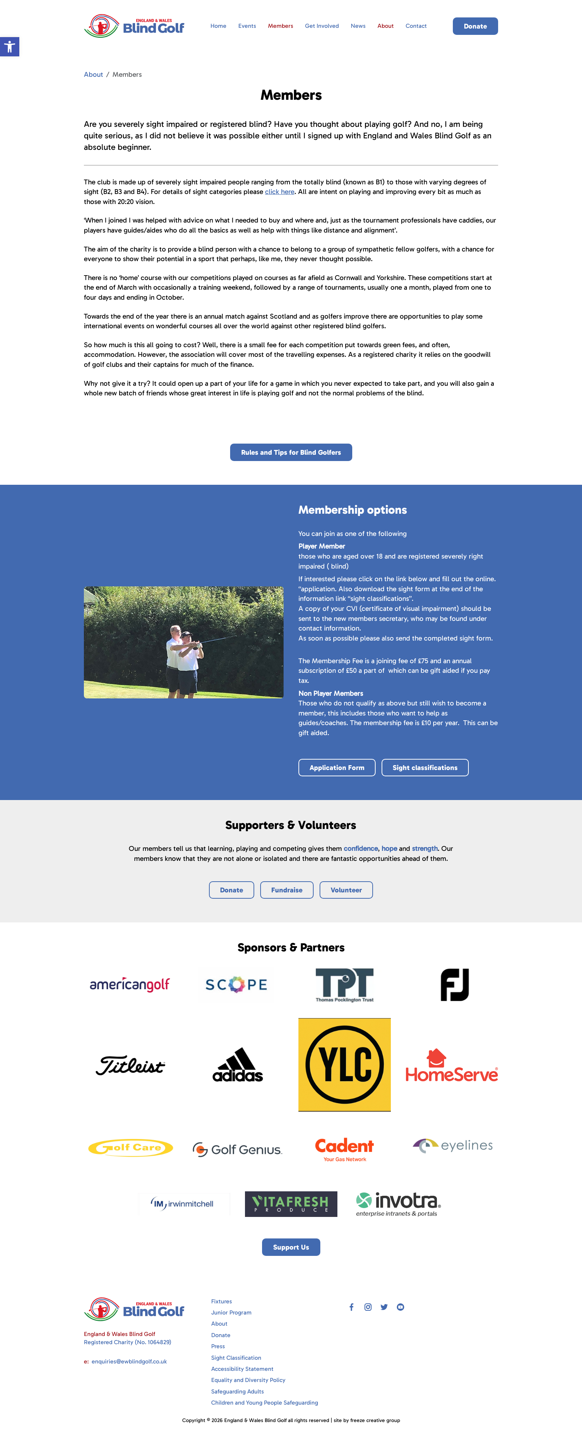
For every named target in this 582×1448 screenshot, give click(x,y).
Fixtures (221, 1301)
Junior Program (231, 1312)
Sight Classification (236, 1357)
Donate (220, 1335)
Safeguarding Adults (237, 1391)
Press (218, 1346)
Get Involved (322, 25)
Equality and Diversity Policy (248, 1379)
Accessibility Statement (242, 1368)
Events (247, 25)
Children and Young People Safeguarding (264, 1402)
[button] (9, 46)
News (358, 25)
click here (279, 191)
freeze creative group (375, 1420)
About (385, 25)
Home (218, 25)
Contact (416, 25)
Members (280, 25)
